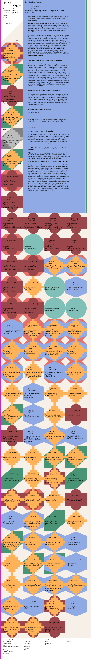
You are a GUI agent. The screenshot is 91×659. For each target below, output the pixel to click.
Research (5, 15)
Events (5, 14)
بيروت (17, 5)
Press (14, 10)
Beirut (7, 3)
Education (6, 17)
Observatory (6, 10)
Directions (15, 14)
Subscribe (15, 12)
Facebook (69, 640)
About (14, 9)
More (4, 9)
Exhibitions (6, 12)
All (3, 19)
